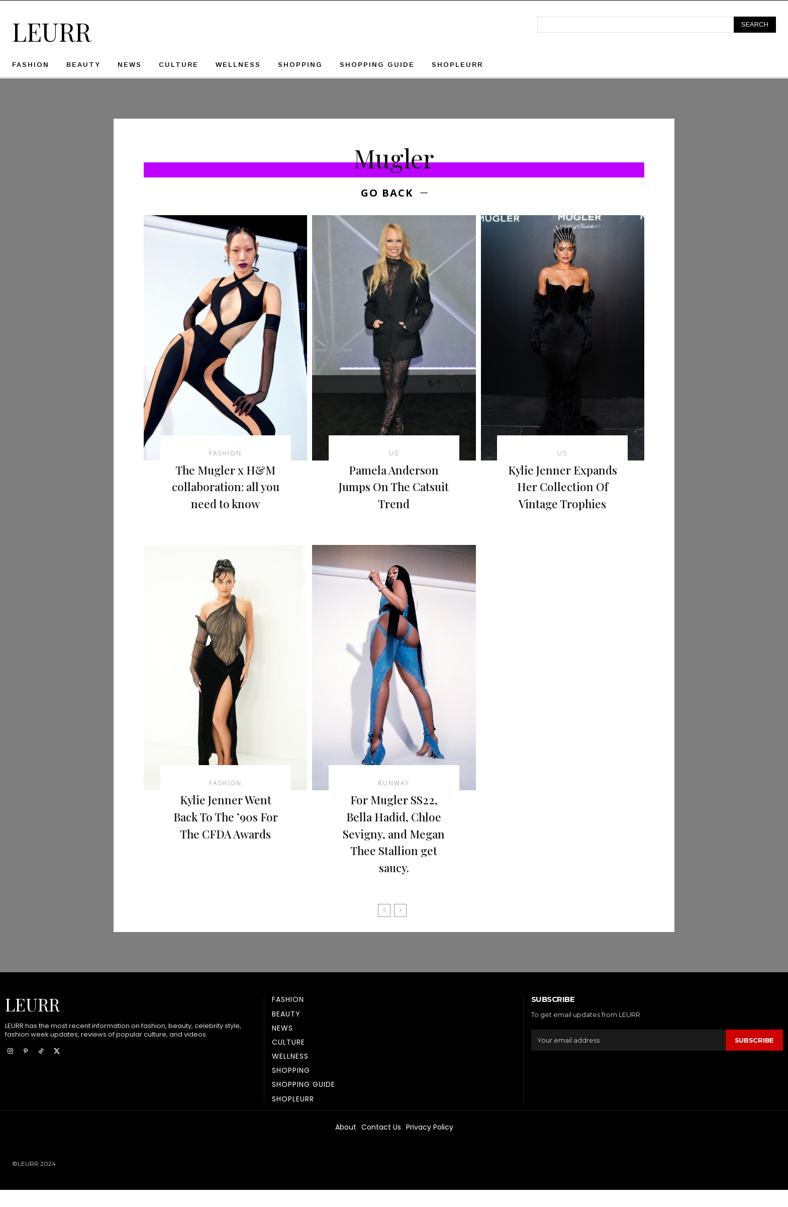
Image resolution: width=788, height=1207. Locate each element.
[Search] (755, 25)
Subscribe (754, 1057)
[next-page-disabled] (400, 927)
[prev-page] (384, 927)
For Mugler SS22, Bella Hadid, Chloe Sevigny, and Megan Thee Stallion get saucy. (393, 850)
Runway (394, 800)
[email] (628, 1057)
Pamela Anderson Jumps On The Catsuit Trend (394, 486)
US (394, 453)
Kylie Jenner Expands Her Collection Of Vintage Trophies (562, 494)
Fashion (225, 453)
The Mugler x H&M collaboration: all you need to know (225, 486)
